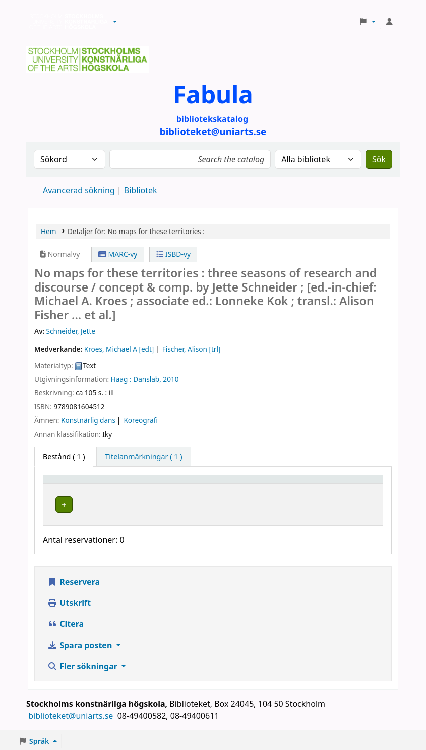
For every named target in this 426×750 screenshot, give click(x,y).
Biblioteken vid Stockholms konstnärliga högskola (66, 21)
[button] (115, 21)
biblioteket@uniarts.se (71, 713)
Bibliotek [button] (148, 484)
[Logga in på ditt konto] (389, 21)
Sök (379, 159)
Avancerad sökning (79, 190)
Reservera (73, 579)
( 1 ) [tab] (64, 456)
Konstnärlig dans (88, 420)
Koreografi (140, 420)
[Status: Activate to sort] (355, 484)
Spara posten (80, 642)
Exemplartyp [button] (70, 484)
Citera (65, 621)
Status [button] (343, 484)
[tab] (143, 457)
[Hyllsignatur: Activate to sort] (285, 484)
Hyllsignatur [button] (271, 484)
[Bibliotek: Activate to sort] (186, 484)
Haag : (121, 379)
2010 (170, 379)
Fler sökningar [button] (83, 663)
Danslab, (147, 379)
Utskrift (69, 600)
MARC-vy (118, 254)
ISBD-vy (173, 254)
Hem (48, 231)
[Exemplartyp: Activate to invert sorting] (85, 484)
